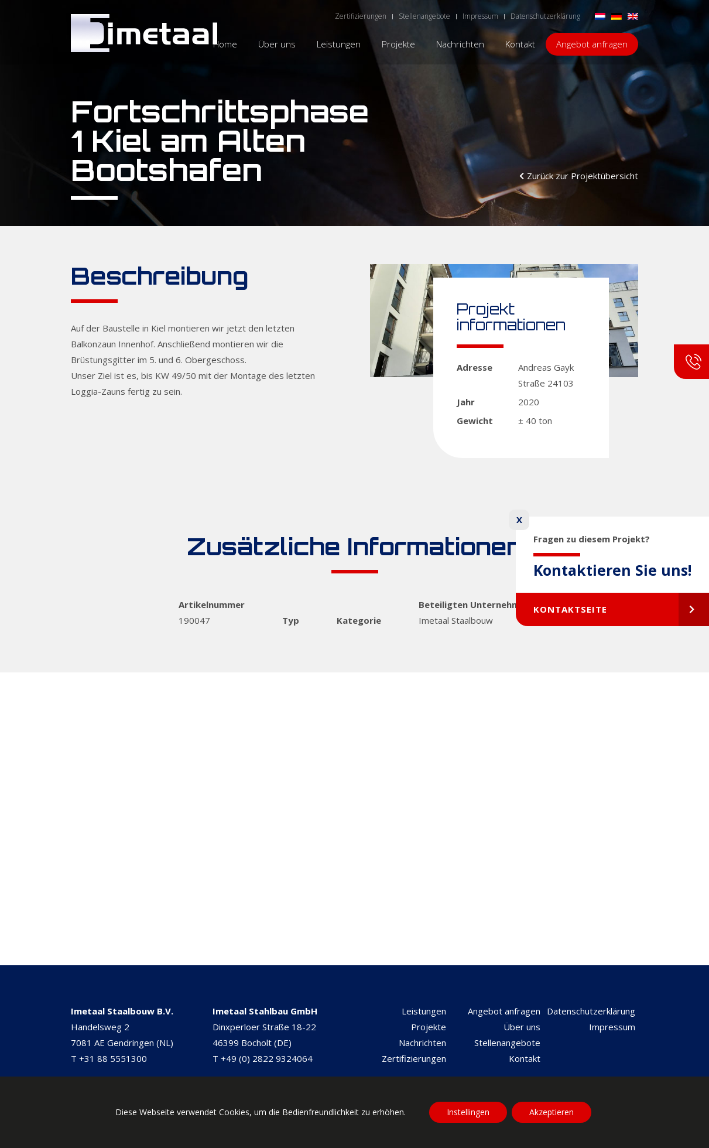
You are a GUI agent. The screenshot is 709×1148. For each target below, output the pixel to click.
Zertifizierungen (414, 1058)
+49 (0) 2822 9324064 (267, 1058)
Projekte (428, 1027)
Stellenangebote (507, 1042)
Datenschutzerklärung (591, 1011)
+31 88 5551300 (113, 1058)
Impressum (612, 1027)
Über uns (522, 1027)
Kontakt (524, 1058)
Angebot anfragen (504, 1011)
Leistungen (424, 1011)
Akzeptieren (551, 1112)
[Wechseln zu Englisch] (633, 15)
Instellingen (468, 1112)
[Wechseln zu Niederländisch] (600, 15)
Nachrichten (422, 1042)
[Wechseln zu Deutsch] (616, 15)
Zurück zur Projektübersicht (582, 176)
